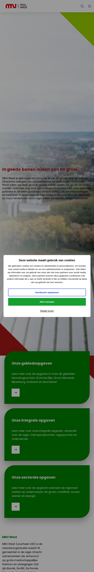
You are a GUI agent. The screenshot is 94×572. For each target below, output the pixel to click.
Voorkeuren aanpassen (47, 292)
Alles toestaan (47, 302)
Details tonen (47, 311)
